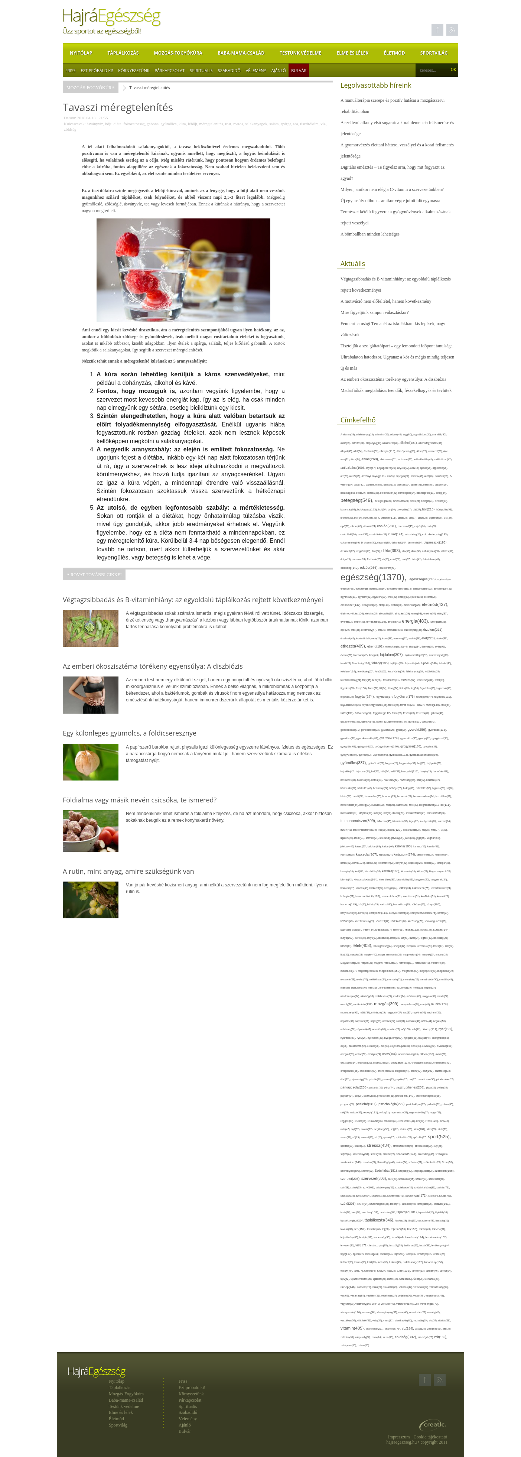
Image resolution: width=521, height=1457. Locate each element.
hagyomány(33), (408, 763)
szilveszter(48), (437, 1179)
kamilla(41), (433, 846)
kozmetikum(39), (402, 904)
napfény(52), (420, 1012)
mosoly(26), (347, 1004)
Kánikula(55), (348, 854)
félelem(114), (349, 671)
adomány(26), (382, 434)
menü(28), (374, 987)
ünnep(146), (349, 1287)
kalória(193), (404, 846)
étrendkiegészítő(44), (397, 646)
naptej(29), (376, 1021)
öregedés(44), (403, 1071)
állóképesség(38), (406, 451)
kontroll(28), (443, 896)
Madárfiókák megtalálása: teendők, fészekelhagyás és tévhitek (396, 390)
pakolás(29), (375, 1079)
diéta (117, 123)
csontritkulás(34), (378, 534)
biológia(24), (427, 501)
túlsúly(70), (347, 1270)
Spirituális (201, 70)
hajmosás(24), (363, 771)
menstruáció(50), (429, 979)
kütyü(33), (372, 938)
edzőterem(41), (388, 568)
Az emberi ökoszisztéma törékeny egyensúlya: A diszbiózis (393, 379)
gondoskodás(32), (371, 729)
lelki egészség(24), (384, 946)
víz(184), (408, 1328)
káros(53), (346, 862)
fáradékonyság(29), (439, 655)
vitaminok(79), (393, 1328)
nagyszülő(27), (395, 1012)
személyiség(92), (351, 1170)
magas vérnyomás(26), (390, 954)
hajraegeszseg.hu (402, 1442)
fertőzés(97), (409, 680)
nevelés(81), (379, 1029)
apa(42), (415, 468)
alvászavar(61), (389, 459)
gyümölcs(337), (354, 763)
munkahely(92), (350, 1012)
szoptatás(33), (379, 1195)
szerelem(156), (444, 1170)
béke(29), (361, 492)
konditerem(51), (412, 896)
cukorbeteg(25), (413, 534)
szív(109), (369, 1187)
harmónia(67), (441, 771)
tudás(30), (383, 1262)
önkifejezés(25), (386, 1071)
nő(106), (406, 1029)
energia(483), (416, 621)
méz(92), (418, 987)
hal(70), (376, 771)
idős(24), (378, 813)
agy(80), (408, 434)
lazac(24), (415, 938)
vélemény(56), (363, 1303)
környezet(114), (379, 913)
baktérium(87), (375, 484)
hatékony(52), (392, 780)
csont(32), (363, 534)
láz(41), (405, 938)
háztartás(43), (365, 788)
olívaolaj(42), (429, 1046)
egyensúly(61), (349, 597)
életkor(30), (397, 605)
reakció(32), (357, 1112)
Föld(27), (421, 705)
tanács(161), (442, 1203)
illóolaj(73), (399, 813)
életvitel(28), (372, 613)
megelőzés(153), (390, 971)
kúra (182, 123)
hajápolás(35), (434, 763)
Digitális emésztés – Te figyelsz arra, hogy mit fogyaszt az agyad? (393, 173)
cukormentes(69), (351, 542)
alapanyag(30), (374, 443)
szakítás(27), (370, 1162)
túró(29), (382, 1270)
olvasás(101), (445, 1046)
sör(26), (378, 1137)
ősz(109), (429, 1071)
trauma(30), (360, 1262)
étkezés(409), (354, 646)
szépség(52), (405, 1170)
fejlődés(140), (430, 663)
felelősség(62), (366, 671)
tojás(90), (400, 1254)
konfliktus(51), (429, 896)
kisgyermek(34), (438, 879)
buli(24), (359, 517)
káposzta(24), (386, 854)
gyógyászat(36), (440, 738)
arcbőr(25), (355, 476)
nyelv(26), (362, 1037)
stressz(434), (380, 1145)
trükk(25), (372, 1262)
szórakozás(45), (396, 1195)
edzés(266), (370, 567)
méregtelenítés (211, 123)
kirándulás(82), (406, 879)
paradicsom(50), (427, 1079)
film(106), (362, 688)
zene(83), (389, 1337)
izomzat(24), (373, 838)
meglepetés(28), (428, 971)
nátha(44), (427, 1021)
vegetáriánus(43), (435, 1295)
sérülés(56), (406, 1129)
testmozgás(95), (379, 1245)
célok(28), (423, 517)
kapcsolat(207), (367, 854)
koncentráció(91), (392, 896)
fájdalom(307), (392, 655)
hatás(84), (377, 780)
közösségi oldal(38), (351, 929)
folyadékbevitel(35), (351, 705)
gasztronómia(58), (351, 721)
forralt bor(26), (408, 705)
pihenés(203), (416, 1087)
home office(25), (373, 796)
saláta (274, 123)
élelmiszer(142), (351, 605)
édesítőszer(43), (431, 559)
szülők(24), (363, 1204)
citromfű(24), (370, 526)
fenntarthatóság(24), (351, 680)
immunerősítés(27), (416, 813)
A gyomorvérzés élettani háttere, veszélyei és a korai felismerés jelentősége (397, 150)
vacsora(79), (364, 1287)
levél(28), (412, 946)
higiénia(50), (439, 788)
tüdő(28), (392, 1270)
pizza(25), (431, 1087)
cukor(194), (396, 534)
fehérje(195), (380, 663)
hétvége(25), (396, 788)
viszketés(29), (421, 1320)
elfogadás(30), (387, 613)
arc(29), (345, 476)
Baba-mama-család (241, 53)
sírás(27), (443, 1129)
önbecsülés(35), (382, 1062)
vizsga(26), (421, 1328)
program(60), (348, 1104)
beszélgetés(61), (426, 492)
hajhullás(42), (348, 771)
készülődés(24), (373, 871)
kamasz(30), (420, 846)
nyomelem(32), (376, 1037)
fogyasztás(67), (385, 696)
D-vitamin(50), (369, 542)
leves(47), (439, 946)
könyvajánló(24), (349, 913)
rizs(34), (421, 1121)
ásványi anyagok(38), (398, 476)
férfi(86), (377, 680)
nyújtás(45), (425, 1037)
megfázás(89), (411, 971)
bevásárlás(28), (401, 501)
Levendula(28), (425, 946)
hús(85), (391, 805)
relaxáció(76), (376, 1121)
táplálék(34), (441, 1212)
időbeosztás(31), (350, 813)
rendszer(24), (391, 1121)
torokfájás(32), (425, 1254)
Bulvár (298, 70)
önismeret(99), (368, 1071)
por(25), (359, 1095)
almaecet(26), (435, 451)
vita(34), (433, 1320)
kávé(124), (359, 862)
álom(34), (356, 459)
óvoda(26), (441, 1054)
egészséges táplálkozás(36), (371, 588)
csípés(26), (420, 526)
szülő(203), (349, 1203)
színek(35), (357, 1187)
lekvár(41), (347, 946)
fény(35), (367, 680)
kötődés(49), (348, 921)
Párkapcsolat (169, 70)
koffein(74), (405, 888)
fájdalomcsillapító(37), (417, 655)
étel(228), (428, 638)
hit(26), (450, 788)
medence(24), (438, 962)
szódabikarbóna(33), (425, 1187)
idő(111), (445, 805)
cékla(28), (403, 517)
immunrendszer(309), (359, 821)
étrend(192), (376, 646)
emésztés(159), (377, 621)
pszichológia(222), (392, 1104)
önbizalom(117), (401, 1062)
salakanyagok (256, 123)
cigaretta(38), (436, 517)
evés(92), (440, 646)
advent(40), (396, 434)
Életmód (394, 53)
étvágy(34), (415, 646)
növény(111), (430, 1029)
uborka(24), (446, 1270)
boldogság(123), (367, 509)
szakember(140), (352, 1162)
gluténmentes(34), (398, 721)
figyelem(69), (348, 688)
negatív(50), (439, 1021)
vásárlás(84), (358, 1295)
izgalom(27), (347, 838)
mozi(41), (425, 1004)
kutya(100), (348, 938)
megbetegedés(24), (368, 971)
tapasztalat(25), (427, 1212)
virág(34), (377, 1320)
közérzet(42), (383, 921)
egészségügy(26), (443, 588)
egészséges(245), (423, 579)
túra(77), (359, 1270)
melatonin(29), (348, 979)
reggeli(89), (348, 1121)
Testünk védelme (300, 53)
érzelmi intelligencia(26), (369, 638)
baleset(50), (404, 484)
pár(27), (413, 1079)
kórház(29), (373, 904)
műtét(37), (365, 1012)
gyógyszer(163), (411, 746)
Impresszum (399, 1437)
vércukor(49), (388, 1303)
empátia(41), (395, 621)
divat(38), (416, 551)
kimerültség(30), (387, 879)
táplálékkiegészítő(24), (353, 1220)
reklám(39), (361, 1121)
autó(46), (429, 476)
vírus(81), (389, 1320)
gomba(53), (414, 721)
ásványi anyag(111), (374, 476)
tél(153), (413, 1229)
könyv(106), (434, 904)
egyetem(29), (365, 597)
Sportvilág (434, 53)
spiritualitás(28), (404, 1137)
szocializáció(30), (404, 1187)
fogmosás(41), (444, 688)
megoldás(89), (446, 971)
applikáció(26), (440, 468)
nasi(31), (401, 1021)
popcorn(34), (348, 1095)
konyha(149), (350, 904)
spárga (286, 123)
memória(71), (395, 979)
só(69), (356, 1137)
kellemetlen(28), (386, 862)
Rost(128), (433, 1121)
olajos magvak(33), (400, 1046)
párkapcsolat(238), (355, 1087)
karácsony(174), (405, 854)
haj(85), (422, 763)
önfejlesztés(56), (350, 1071)
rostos (238, 123)
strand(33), (361, 1146)
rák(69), (345, 1112)
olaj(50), (385, 1046)
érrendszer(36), (395, 630)
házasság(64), (408, 780)
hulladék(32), (378, 805)
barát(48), (429, 484)
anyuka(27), (403, 468)
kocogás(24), (391, 888)
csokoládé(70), (349, 534)
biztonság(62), (349, 509)
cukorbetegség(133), (435, 534)
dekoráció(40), (400, 542)
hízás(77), (347, 796)
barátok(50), (441, 484)
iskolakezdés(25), (412, 829)
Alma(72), (422, 451)
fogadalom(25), (428, 688)
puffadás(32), (434, 1104)
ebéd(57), (396, 559)
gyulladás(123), (399, 754)
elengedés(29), (370, 605)
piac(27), (401, 1087)
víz (322, 123)
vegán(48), (419, 1295)
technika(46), (374, 1229)
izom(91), (360, 838)
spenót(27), (389, 1137)
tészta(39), (425, 1245)
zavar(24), (377, 1337)
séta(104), (420, 1129)
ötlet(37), (346, 1079)
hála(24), (386, 771)
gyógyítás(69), (349, 746)
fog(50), (415, 688)
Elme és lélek (352, 53)
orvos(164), (390, 1054)
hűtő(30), (414, 805)
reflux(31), (385, 1112)
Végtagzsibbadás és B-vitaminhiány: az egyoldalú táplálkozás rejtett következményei (396, 284)
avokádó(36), (442, 476)
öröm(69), (417, 1071)
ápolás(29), (426, 468)
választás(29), (390, 1287)
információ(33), (401, 821)
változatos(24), (421, 1287)
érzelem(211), (433, 630)
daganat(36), (384, 542)
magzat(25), (367, 962)
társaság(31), (443, 1220)
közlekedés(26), (399, 921)
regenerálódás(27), (419, 1112)
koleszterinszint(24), (441, 888)
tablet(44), (396, 1204)
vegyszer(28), (348, 1303)
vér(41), (376, 1303)
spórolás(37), (420, 1137)
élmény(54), (430, 613)
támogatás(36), (425, 1204)
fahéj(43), (374, 655)
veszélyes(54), (349, 1320)
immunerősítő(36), (436, 813)
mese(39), (407, 987)
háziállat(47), (433, 780)
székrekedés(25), (432, 1162)
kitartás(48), (362, 888)
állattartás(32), (372, 451)
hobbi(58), (359, 796)
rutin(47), (346, 1129)
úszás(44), (393, 1279)
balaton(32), (390, 484)
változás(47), (406, 1287)
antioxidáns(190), (353, 468)
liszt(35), (345, 954)
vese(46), (403, 1312)
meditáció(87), (349, 971)
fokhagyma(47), (425, 696)
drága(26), (346, 559)
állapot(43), (347, 451)
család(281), (387, 526)
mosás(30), (443, 996)
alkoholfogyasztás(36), (431, 443)
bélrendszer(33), (389, 492)
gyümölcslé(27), (376, 763)
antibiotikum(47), (443, 459)
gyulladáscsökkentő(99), (424, 754)
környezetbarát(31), (399, 913)
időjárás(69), (366, 813)
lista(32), (449, 946)
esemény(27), (401, 638)
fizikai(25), (405, 688)
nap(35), (408, 1012)
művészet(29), (379, 1012)
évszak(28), (347, 655)
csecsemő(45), (406, 526)
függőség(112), (382, 713)
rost (228, 123)
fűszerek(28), (423, 713)
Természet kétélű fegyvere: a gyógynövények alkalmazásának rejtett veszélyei (396, 217)
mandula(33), (391, 962)
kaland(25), (361, 846)
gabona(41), (437, 713)
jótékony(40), (348, 846)
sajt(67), (356, 1129)
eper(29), (346, 630)
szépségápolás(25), (424, 1170)
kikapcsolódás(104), (366, 879)
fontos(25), (394, 705)
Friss (70, 70)
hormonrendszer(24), (424, 796)
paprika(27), (402, 1079)
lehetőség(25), (440, 938)
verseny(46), (369, 1312)
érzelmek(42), (348, 638)
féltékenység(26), (415, 671)
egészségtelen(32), (423, 588)
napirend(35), (434, 1012)
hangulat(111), (410, 771)
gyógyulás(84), (350, 754)
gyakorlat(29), (388, 729)
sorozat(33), (367, 1137)
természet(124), (415, 1237)
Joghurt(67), (434, 838)
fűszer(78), (409, 713)
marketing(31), (407, 962)
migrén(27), (430, 987)
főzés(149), (434, 705)
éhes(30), (393, 597)
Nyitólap (81, 53)
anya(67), (371, 468)
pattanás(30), (376, 1087)
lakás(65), (384, 938)
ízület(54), (385, 838)
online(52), (361, 1054)
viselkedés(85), (404, 1320)
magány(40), (371, 954)
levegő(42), (400, 946)
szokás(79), (443, 1187)
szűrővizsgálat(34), (379, 1204)
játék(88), (410, 838)
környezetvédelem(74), (423, 913)
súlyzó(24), (347, 1154)
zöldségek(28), (426, 1337)
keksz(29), (372, 862)
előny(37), (442, 613)
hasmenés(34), (349, 780)
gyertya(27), (425, 738)
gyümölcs (169, 123)
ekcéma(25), (430, 597)
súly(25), (438, 1146)
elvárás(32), (347, 621)
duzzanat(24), (359, 559)
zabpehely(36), (363, 1337)
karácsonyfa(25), (426, 854)
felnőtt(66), (381, 671)
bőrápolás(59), (444, 509)
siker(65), (432, 1129)
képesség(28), (416, 862)
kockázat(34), (376, 888)
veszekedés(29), (418, 1312)
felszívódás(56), (397, 671)
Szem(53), (447, 1162)
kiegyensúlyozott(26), (440, 871)
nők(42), (417, 1029)
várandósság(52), (439, 1287)
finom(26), (374, 688)
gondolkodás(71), (351, 729)
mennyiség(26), (411, 979)
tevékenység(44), (441, 1245)
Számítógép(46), (386, 1162)
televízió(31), (439, 1229)
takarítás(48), (409, 1204)
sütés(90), (377, 1154)
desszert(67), (348, 551)
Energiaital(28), (438, 621)
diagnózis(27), (364, 551)
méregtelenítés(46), (390, 987)
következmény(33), (365, 921)
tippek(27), (359, 1254)
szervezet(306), (374, 1179)
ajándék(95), (439, 434)
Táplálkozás (123, 53)
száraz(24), (402, 1162)
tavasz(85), (347, 1229)
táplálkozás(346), (380, 1220)
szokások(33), (348, 1195)
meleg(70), (362, 979)
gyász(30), (402, 729)
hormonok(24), (405, 796)
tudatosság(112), (413, 1262)
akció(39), (346, 443)
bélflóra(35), (373, 492)
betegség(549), (358, 500)
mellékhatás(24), (378, 979)
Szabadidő (229, 70)
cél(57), (413, 517)
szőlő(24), (433, 1195)
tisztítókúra (309, 123)
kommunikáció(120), (368, 896)
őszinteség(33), (443, 1071)
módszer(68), (414, 996)
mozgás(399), (387, 1004)
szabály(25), (441, 1154)
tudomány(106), (434, 1262)
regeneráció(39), (400, 1112)
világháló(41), (364, 1320)
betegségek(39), (384, 501)
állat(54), (359, 451)
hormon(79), (389, 796)
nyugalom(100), (394, 1037)
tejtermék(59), (399, 1229)
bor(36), (392, 509)
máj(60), (379, 962)
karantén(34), (442, 854)
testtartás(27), (411, 1245)
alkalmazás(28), (391, 443)
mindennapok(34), (351, 996)
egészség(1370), (375, 577)
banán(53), (417, 484)
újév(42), (346, 1279)
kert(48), (360, 871)
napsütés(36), (362, 1021)
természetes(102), (436, 1237)
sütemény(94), (362, 1154)
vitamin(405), (353, 1328)
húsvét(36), (402, 805)
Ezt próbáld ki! (97, 70)
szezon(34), (422, 1179)
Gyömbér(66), (381, 754)
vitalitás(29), (444, 1320)
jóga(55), (421, 838)
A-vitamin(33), (348, 434)
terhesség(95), (383, 1237)
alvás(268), (370, 459)
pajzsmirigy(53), (360, 1079)
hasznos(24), (364, 780)
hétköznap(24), (381, 788)
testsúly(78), (396, 1245)
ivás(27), (436, 829)
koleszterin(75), (421, 888)
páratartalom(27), (445, 1079)
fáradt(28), (346, 663)
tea (295, 123)
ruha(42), (445, 1121)
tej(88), (386, 1229)
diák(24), (376, 551)
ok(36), (345, 1046)
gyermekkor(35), (409, 738)
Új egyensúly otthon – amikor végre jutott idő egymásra (390, 200)
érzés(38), (388, 638)
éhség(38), (404, 597)
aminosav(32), (405, 459)
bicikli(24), (415, 501)
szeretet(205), (351, 1179)
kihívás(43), (347, 879)
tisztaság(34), (372, 1254)
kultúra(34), (426, 929)
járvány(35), (398, 838)
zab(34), (447, 1328)
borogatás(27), (405, 509)
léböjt (192, 123)
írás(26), (382, 829)
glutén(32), (382, 721)
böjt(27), (417, 509)
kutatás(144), (441, 929)
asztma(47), (417, 476)
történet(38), (347, 1262)
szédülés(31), (415, 1162)
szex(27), (393, 1179)
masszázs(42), (423, 962)
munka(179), (440, 1004)
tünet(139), (404, 1270)
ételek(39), (442, 638)
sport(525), (439, 1136)
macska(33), (357, 954)
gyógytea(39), (430, 746)
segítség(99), (382, 1129)
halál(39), (396, 771)
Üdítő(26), (418, 1279)
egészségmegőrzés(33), (400, 588)
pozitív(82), (370, 1095)
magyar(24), (442, 954)
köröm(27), (443, 913)
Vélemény (256, 70)
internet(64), (445, 821)
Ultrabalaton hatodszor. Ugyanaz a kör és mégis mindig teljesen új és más (397, 362)
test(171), (362, 1245)
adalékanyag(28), (365, 434)
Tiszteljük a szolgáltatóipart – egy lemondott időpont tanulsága (397, 345)
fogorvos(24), (348, 696)
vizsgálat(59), (435, 1328)
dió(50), (406, 551)
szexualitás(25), (407, 1179)
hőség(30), (365, 805)
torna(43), (411, 1254)
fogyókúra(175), (405, 696)
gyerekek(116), (437, 729)
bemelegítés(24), (407, 492)
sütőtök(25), (389, 1154)
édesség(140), (350, 568)
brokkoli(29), (347, 517)
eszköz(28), (414, 638)
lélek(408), (363, 945)
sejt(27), (395, 1129)
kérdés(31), (430, 862)
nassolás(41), (413, 1021)
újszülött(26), (380, 1279)
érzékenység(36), (413, 630)
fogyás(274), (365, 696)
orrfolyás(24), (375, 1054)
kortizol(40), (386, 904)
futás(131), (348, 713)
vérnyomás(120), (351, 1312)
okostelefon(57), (358, 1046)
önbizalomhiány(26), (422, 1062)
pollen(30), (442, 1087)
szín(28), (346, 1187)
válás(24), (377, 1287)
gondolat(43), (429, 721)
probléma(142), (405, 1095)
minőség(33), (368, 996)
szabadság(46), (426, 1154)
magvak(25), (429, 954)
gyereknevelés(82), (368, 738)
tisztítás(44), (387, 1254)
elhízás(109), (403, 613)
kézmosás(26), (409, 871)
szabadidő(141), (407, 1154)
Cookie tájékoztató (430, 1437)
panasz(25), (388, 1079)
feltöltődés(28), (432, 671)
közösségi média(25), (435, 921)
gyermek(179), (390, 738)
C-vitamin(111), (388, 517)
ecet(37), (407, 559)
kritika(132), (412, 929)
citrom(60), (357, 526)
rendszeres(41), (407, 1121)
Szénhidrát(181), (386, 1170)
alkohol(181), (409, 443)
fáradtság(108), (361, 663)
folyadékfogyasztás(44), (375, 705)
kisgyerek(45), (422, 879)
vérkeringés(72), (429, 1303)
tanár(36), (346, 1212)
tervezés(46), (348, 1245)
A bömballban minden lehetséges (370, 234)
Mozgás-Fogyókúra (178, 53)
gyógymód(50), (366, 746)
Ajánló (278, 70)
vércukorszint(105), (408, 1303)
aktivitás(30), (359, 443)
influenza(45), (385, 821)
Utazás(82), (406, 1279)
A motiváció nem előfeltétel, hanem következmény (386, 301)
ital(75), (426, 829)
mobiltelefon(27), (384, 996)
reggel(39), (435, 1112)
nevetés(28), (394, 1029)
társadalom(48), (426, 1220)
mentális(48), (446, 979)
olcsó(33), (416, 1046)
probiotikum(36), (386, 1095)
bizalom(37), (441, 501)
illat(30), (388, 813)
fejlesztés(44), (413, 663)
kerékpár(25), (444, 862)
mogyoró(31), (429, 996)
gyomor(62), (366, 754)
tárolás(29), (401, 1220)
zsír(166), (440, 1337)
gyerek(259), (418, 729)
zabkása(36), (348, 1337)
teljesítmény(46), (350, 1237)
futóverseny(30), (364, 713)
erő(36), (382, 630)
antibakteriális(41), (424, 459)
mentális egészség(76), (354, 987)
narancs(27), (389, 1021)
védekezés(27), (389, 1295)
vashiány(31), (373, 1295)
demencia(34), (416, 542)
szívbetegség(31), (385, 1187)
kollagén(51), (348, 896)
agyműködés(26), (422, 434)
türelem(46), (433, 1270)
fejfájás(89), (397, 663)
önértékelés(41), (442, 1062)
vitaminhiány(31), (375, 1328)
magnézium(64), (412, 954)
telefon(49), (425, 1229)
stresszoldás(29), (424, 1146)
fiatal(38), (439, 680)
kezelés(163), (391, 871)
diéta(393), (391, 550)
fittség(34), (394, 688)
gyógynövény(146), (387, 746)
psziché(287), (367, 1104)
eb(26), (386, 559)
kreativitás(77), (384, 929)
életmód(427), (435, 604)
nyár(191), (446, 1029)
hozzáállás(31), (444, 796)
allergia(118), (388, 451)
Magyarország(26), (351, 962)
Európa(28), (427, 646)
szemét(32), (368, 1170)
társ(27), (412, 1220)
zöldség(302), (406, 1337)
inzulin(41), (347, 829)
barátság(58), (348, 492)
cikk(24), (448, 517)
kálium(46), (388, 846)
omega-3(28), (348, 1054)
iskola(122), (395, 829)
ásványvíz (95, 123)
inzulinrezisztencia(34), (365, 829)
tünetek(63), (419, 1270)
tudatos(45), (396, 1262)
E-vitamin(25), (374, 559)
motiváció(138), (364, 1004)
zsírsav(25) (363, 1345)
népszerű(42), (364, 1029)
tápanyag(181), (408, 1212)
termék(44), (398, 1237)
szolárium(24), (364, 1195)
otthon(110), (428, 1054)
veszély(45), (433, 1312)
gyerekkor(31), (348, 738)
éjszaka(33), (417, 597)
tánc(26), (357, 1212)
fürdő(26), (397, 713)
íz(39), (444, 829)
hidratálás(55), (424, 788)
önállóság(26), (365, 1062)
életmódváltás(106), (353, 613)
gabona (153, 123)
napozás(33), (348, 1021)
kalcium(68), (375, 846)
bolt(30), (383, 509)
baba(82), (360, 484)
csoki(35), (432, 526)
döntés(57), (447, 551)
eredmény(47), (369, 630)
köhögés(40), (419, 904)
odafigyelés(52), (440, 1037)
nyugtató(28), (411, 1037)
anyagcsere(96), (387, 468)
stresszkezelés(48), (404, 1146)
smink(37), (346, 1137)
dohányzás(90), (431, 551)
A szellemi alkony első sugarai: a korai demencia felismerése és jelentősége (397, 128)
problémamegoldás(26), (428, 1095)
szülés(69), (445, 1195)
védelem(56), (405, 1295)
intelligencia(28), (429, 821)
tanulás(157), (371, 1212)
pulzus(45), (448, 1104)
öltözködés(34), (349, 1062)
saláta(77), (367, 1129)
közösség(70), (416, 921)
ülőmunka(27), (432, 1279)
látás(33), (395, 938)
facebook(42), (361, 655)
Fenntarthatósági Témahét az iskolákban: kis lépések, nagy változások (393, 329)
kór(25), (363, 904)
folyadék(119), (443, 696)
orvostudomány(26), (409, 1054)
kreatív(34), (368, 929)
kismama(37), (348, 888)
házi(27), (421, 780)
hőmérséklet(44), (350, 805)
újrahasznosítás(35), (362, 1279)
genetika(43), (368, 721)
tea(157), (360, 1229)
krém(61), (399, 929)
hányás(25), (426, 771)
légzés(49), (427, 938)
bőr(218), (429, 509)
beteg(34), (441, 492)
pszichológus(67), (416, 1104)
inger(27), (414, 821)
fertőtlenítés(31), (392, 680)
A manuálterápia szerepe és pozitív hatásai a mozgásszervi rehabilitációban (393, 106)
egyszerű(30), (380, 597)
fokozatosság (133, 123)
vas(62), (345, 1295)
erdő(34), (356, 630)
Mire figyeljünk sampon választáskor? (375, 312)
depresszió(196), (435, 542)
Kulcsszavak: (75, 123)
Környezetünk (133, 70)
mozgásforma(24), (410, 1004)
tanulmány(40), (388, 1212)
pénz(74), (389, 1087)
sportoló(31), (348, 1146)
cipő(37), (346, 526)
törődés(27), (439, 1254)
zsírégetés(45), (349, 1345)
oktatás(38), (374, 1046)
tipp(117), (347, 1254)
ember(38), (360, 621)
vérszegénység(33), (387, 1312)
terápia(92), (366, 1237)
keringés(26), (348, 871)
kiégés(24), (423, 871)
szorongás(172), (417, 1195)
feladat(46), (445, 663)
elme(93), (417, 613)
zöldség (70, 129)
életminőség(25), (413, 605)
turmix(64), (370, 1270)
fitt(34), (384, 688)
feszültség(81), (425, 680)
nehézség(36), (348, 1029)
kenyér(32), (401, 862)
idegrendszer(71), (429, 805)
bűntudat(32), (370, 517)
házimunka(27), (349, 788)
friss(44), (446, 705)
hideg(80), (409, 788)
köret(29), (363, 913)
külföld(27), (361, 938)
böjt (108, 123)
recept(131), (371, 1112)
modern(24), (400, 996)
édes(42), (417, 559)
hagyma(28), (392, 763)
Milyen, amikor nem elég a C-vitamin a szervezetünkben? (392, 189)
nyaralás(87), (349, 1037)
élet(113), (384, 605)
